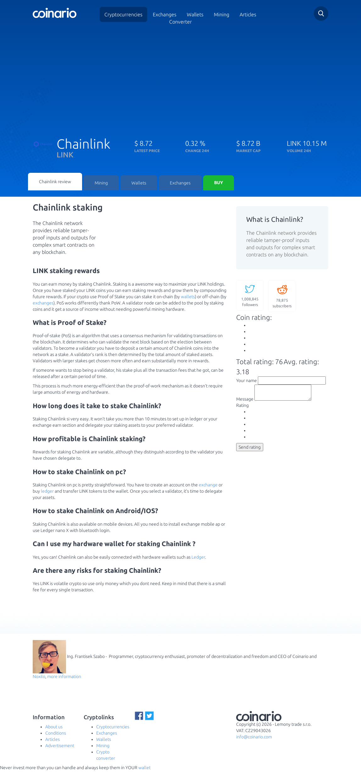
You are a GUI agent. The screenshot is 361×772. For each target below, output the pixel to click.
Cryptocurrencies (123, 14)
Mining (221, 14)
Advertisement (59, 746)
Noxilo (39, 677)
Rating (242, 409)
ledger (47, 492)
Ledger (198, 558)
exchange (208, 485)
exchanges (43, 303)
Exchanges (164, 14)
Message (244, 402)
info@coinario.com (254, 738)
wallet (144, 768)
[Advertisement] (180, 79)
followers (250, 296)
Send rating (250, 450)
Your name (246, 381)
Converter (180, 22)
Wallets (138, 183)
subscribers (282, 297)
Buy (218, 183)
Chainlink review (55, 182)
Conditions (55, 734)
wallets (188, 297)
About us (54, 728)
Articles (248, 14)
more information (64, 677)
